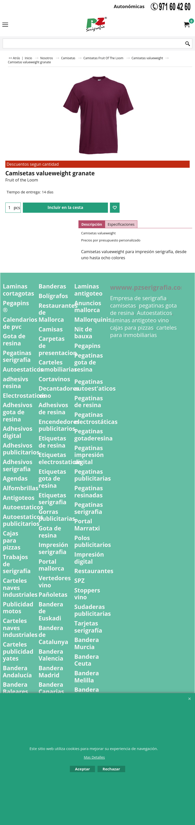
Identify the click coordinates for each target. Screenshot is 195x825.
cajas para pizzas (131, 327)
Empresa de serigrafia (138, 298)
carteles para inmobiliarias (143, 331)
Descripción (91, 224)
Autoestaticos (154, 312)
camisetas (123, 305)
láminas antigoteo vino (139, 320)
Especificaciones (121, 224)
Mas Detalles (94, 757)
